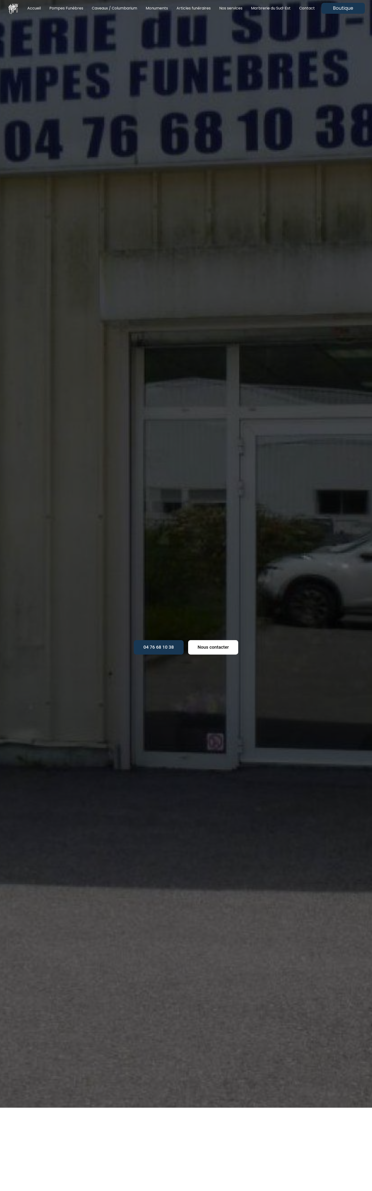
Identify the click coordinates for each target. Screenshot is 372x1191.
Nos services (230, 8)
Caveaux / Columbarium (114, 8)
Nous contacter (213, 647)
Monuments (157, 8)
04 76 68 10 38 (159, 647)
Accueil (34, 8)
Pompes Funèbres (66, 8)
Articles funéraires (194, 8)
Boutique (343, 8)
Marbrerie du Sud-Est (271, 8)
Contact (307, 8)
